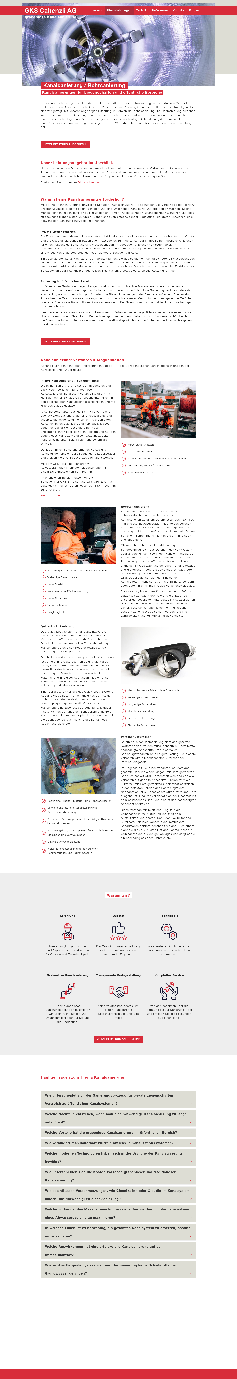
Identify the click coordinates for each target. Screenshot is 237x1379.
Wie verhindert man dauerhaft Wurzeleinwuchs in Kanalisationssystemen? (118, 1143)
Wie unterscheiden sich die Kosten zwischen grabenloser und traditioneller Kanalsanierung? (118, 1177)
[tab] (118, 1099)
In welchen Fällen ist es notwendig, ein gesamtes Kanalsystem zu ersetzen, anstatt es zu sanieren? (118, 1233)
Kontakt (178, 10)
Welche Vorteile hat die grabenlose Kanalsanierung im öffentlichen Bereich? (118, 1133)
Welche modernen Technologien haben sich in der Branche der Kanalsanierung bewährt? (118, 1158)
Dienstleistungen (119, 10)
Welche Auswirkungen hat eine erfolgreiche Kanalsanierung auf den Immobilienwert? (118, 1251)
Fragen (194, 10)
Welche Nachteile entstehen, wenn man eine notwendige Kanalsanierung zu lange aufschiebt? (118, 1119)
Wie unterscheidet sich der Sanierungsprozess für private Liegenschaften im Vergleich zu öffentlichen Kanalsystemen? (118, 1100)
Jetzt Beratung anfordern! (65, 144)
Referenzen (160, 10)
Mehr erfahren (50, 495)
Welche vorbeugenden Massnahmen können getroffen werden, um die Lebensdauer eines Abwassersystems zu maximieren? (118, 1214)
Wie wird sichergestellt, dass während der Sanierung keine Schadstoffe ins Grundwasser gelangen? (118, 1270)
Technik (141, 10)
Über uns (96, 10)
